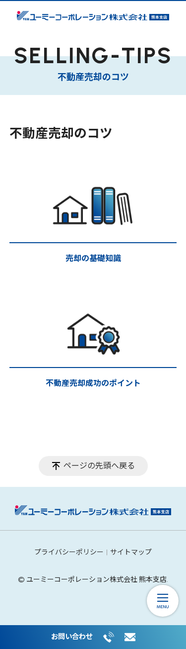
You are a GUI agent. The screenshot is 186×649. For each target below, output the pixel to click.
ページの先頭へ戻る (99, 465)
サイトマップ (131, 552)
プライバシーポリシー (69, 552)
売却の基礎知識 (93, 258)
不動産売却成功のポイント (93, 383)
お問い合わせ (72, 636)
